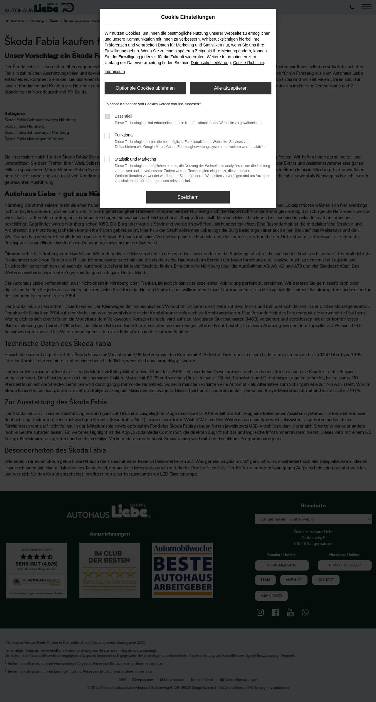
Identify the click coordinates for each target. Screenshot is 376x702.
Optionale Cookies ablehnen (145, 88)
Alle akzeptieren (231, 88)
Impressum (115, 71)
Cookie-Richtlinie (248, 62)
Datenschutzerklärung (211, 62)
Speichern (188, 197)
